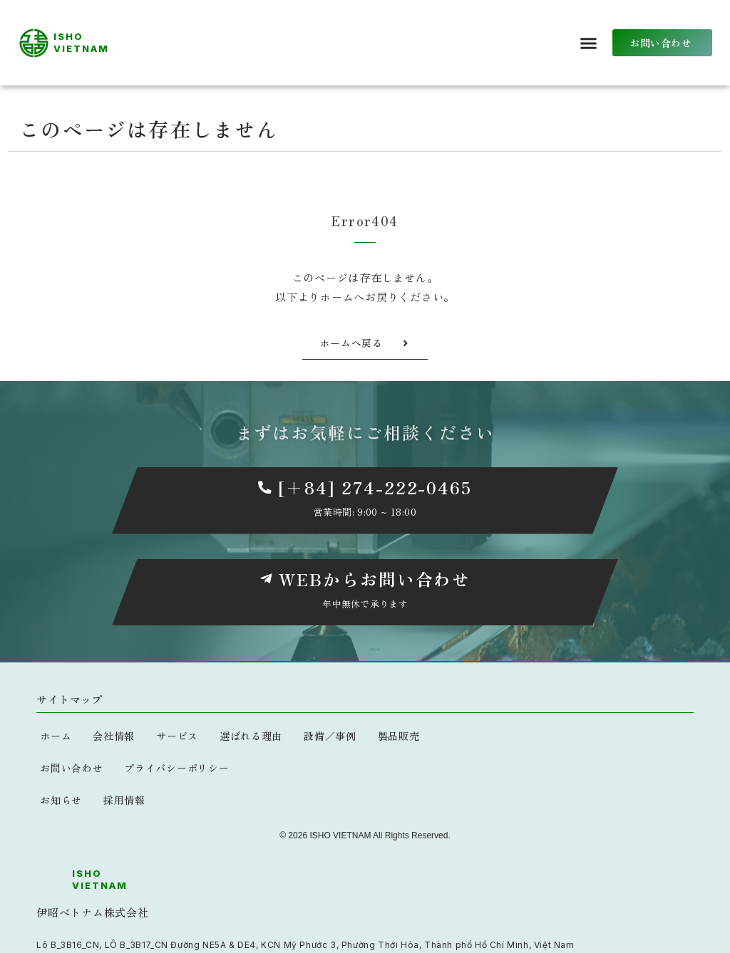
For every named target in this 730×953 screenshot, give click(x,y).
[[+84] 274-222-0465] (264, 487)
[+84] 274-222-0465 (374, 486)
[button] (588, 42)
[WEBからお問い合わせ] (265, 579)
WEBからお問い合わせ (375, 578)
